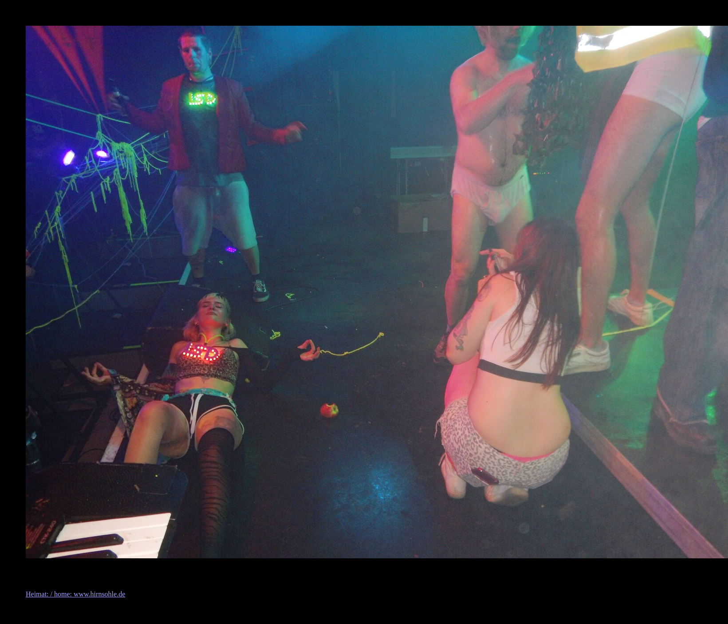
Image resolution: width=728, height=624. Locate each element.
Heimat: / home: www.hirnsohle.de (75, 594)
